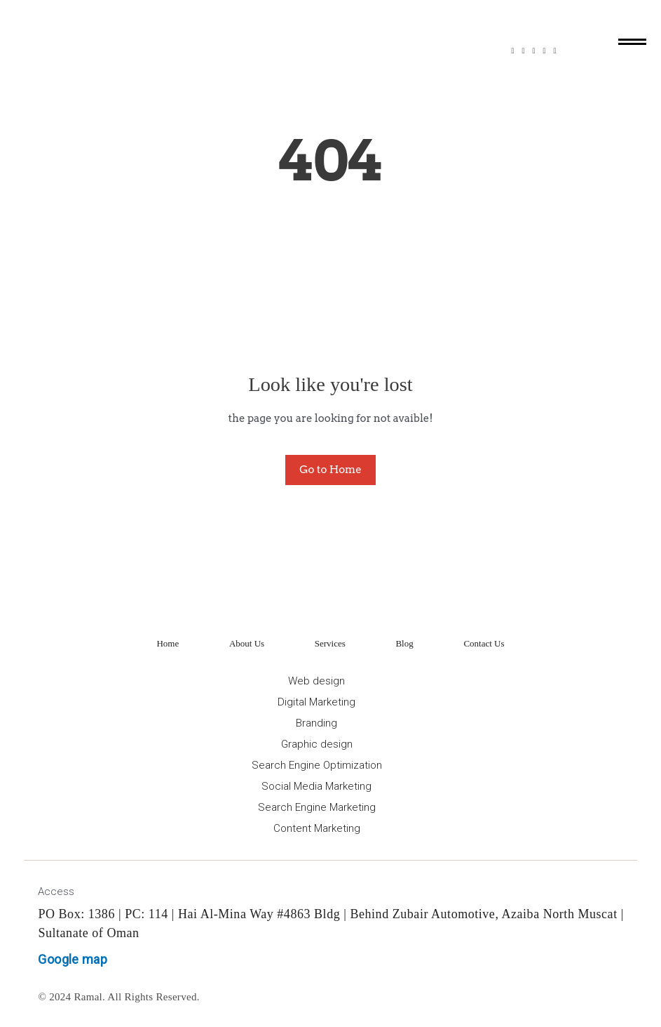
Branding (316, 723)
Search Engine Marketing (317, 807)
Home (167, 643)
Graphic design (317, 744)
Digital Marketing (316, 702)
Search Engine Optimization (317, 765)
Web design (316, 681)
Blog (404, 643)
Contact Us (483, 643)
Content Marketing (316, 828)
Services (330, 643)
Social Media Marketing (316, 786)
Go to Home (330, 469)
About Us (246, 643)
